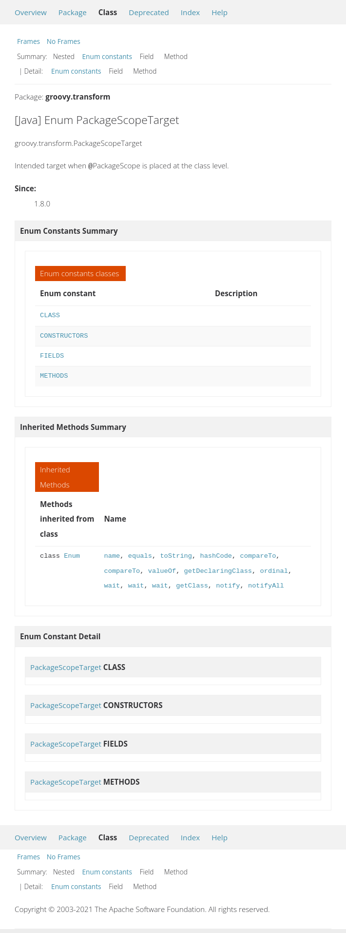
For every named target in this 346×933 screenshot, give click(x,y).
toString (176, 555)
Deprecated (149, 12)
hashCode (216, 555)
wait (112, 584)
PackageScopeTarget (65, 666)
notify (228, 584)
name (112, 555)
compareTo (258, 555)
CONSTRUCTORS (64, 335)
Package (72, 12)
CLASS (50, 314)
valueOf (162, 570)
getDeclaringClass (218, 570)
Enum (72, 555)
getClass (192, 584)
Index (190, 12)
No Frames (63, 41)
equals (140, 555)
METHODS (54, 375)
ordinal (274, 570)
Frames (28, 41)
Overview (31, 12)
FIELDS (52, 355)
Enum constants (107, 56)
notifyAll (266, 584)
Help (219, 12)
